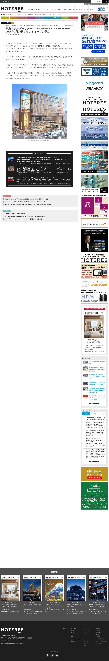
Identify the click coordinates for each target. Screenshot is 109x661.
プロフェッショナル (68, 9)
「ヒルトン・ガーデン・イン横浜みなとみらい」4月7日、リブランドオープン (35, 178)
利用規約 (98, 636)
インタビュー (45, 9)
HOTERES (31, 9)
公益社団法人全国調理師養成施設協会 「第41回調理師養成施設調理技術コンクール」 (97, 390)
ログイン (105, 1)
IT (84, 638)
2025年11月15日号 (98, 602)
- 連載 (71, 636)
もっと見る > (94, 403)
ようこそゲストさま (96, 1)
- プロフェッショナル (75, 638)
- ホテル (72, 643)
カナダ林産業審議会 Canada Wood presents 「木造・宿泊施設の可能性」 (25, 216)
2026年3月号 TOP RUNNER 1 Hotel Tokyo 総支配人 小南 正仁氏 (23, 219)
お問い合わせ (99, 630)
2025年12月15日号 (76, 602)
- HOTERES (73, 628)
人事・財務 (56, 17)
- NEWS (72, 630)
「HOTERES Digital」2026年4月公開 (15, 213)
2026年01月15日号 (54, 602)
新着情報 (98, 628)
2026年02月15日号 (32, 602)
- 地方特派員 (73, 641)
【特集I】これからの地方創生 (53, 605)
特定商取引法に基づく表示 (102, 641)
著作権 (97, 634)
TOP (4, 14)
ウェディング (22, 17)
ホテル (86, 9)
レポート (53, 9)
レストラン (13, 17)
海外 (74, 17)
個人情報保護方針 (100, 638)
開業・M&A (65, 17)
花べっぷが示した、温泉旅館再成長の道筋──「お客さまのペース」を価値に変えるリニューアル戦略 (95, 451)
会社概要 (98, 632)
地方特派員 (78, 9)
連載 (59, 9)
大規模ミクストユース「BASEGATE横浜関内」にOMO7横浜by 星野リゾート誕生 (36, 157)
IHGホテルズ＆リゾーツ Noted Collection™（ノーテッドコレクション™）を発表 (97, 398)
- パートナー (73, 645)
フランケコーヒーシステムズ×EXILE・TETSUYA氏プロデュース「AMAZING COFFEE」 (38, 167)
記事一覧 (8, 14)
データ (30, 17)
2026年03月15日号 (11, 602)
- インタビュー (73, 632)
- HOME (64, 628)
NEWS (38, 9)
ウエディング (87, 632)
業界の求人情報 (7, 1)
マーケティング (39, 17)
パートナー (92, 9)
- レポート (72, 634)
